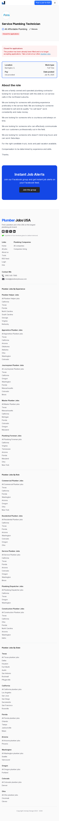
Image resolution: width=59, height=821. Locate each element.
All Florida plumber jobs (11, 718)
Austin (4, 670)
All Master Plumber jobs (11, 404)
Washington (6, 356)
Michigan (5, 417)
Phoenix (5, 744)
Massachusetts (7, 388)
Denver (4, 785)
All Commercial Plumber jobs (12, 484)
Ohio (3, 353)
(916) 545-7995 (9, 275)
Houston (5, 664)
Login (4, 262)
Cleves (4, 801)
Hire (3, 265)
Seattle (4, 757)
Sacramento (6, 702)
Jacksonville (6, 728)
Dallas (4, 660)
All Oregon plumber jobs (11, 769)
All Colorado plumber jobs (12, 782)
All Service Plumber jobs (11, 555)
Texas (4, 305)
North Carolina (7, 311)
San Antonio (6, 673)
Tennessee (6, 449)
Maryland (5, 430)
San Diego (6, 699)
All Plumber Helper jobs (11, 298)
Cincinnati (5, 798)
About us (5, 252)
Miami (4, 731)
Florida (4, 308)
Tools (4, 255)
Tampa (4, 725)
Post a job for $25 (43, 3)
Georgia (5, 318)
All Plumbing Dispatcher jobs (12, 590)
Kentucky (5, 324)
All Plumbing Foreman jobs (12, 439)
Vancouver (6, 760)
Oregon (5, 379)
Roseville (5, 709)
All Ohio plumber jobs (10, 795)
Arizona (5, 343)
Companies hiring (20, 249)
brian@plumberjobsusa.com (14, 279)
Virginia (4, 321)
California (5, 302)
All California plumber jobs (12, 689)
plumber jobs (45, 54)
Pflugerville (6, 680)
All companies (19, 246)
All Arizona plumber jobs (11, 741)
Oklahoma (5, 346)
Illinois (4, 395)
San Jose (5, 696)
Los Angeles (6, 693)
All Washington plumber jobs (12, 753)
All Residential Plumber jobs (12, 520)
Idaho (4, 638)
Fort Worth (6, 667)
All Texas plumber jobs (10, 657)
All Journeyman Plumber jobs (13, 369)
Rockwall (5, 676)
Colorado (5, 359)
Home (4, 246)
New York (5, 465)
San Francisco (7, 705)
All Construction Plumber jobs (13, 612)
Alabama (5, 350)
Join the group (29, 190)
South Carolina (7, 314)
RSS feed (5, 259)
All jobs (4, 249)
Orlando (5, 721)
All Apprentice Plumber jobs (12, 334)
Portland (5, 773)
